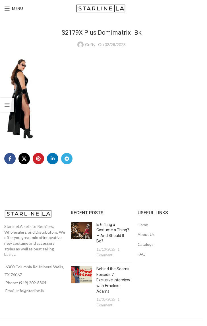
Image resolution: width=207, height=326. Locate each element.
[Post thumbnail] (81, 240)
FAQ (142, 254)
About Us (146, 234)
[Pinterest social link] (38, 158)
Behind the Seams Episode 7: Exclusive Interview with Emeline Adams (113, 280)
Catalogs (146, 244)
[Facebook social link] (10, 158)
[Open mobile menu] (13, 8)
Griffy (90, 44)
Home (143, 224)
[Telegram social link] (67, 158)
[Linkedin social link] (52, 158)
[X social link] (24, 158)
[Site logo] (101, 8)
